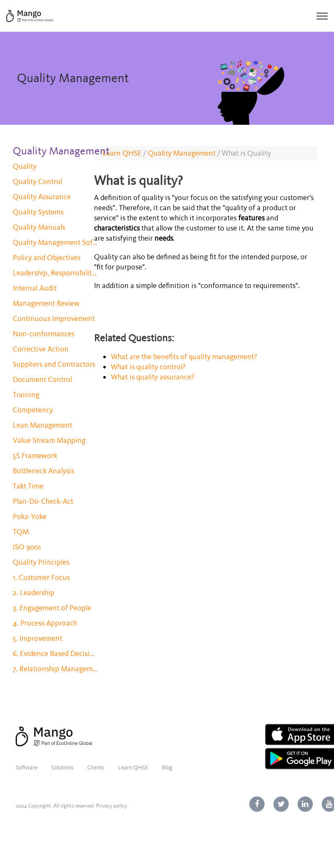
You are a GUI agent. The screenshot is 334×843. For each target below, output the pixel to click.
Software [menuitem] (27, 767)
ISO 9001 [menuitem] (27, 547)
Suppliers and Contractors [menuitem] (54, 364)
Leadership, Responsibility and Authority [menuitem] (55, 272)
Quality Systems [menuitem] (38, 212)
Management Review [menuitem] (46, 303)
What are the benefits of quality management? (185, 356)
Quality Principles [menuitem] (41, 562)
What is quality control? (149, 366)
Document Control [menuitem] (42, 379)
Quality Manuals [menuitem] (39, 227)
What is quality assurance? (153, 377)
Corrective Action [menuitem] (41, 349)
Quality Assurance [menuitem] (42, 196)
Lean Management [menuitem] (42, 425)
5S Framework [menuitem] (35, 455)
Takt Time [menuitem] (28, 486)
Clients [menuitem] (96, 767)
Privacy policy (111, 805)
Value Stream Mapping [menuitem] (49, 440)
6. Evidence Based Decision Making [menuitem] (55, 653)
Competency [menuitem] (33, 410)
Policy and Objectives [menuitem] (46, 257)
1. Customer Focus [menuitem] (41, 577)
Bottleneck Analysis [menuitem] (43, 470)
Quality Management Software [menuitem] (55, 242)
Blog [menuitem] (167, 767)
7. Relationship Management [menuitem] (55, 668)
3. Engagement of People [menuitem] (52, 607)
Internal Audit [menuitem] (35, 288)
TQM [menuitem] (21, 531)
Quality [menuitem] (24, 166)
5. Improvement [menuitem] (37, 638)
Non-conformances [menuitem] (44, 333)
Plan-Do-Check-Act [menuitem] (43, 501)
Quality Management (181, 153)
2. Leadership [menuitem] (34, 592)
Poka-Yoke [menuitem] (30, 516)
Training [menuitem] (26, 394)
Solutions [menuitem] (62, 767)
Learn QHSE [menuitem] (133, 767)
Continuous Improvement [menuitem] (54, 318)
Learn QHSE (121, 153)
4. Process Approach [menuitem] (45, 623)
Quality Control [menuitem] (37, 181)
